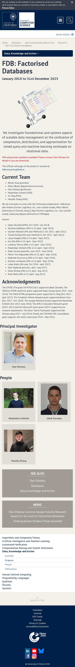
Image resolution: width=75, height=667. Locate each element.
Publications (11, 569)
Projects (62, 43)
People (8, 564)
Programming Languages (15, 578)
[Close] (72, 2)
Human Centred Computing (16, 574)
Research (16, 43)
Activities (9, 555)
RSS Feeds (37, 616)
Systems (6, 588)
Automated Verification (14, 544)
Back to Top (37, 599)
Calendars (37, 610)
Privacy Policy (8, 7)
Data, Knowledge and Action (39, 43)
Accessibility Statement (37, 626)
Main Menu (65, 34)
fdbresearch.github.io (13, 169)
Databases (37, 486)
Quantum (7, 581)
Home (5, 43)
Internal (37, 613)
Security (6, 584)
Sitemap (37, 619)
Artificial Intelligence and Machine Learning (26, 541)
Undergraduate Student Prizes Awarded (37, 521)
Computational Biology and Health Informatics (27, 548)
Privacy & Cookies (37, 623)
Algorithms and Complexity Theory (21, 537)
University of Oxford (36, 664)
